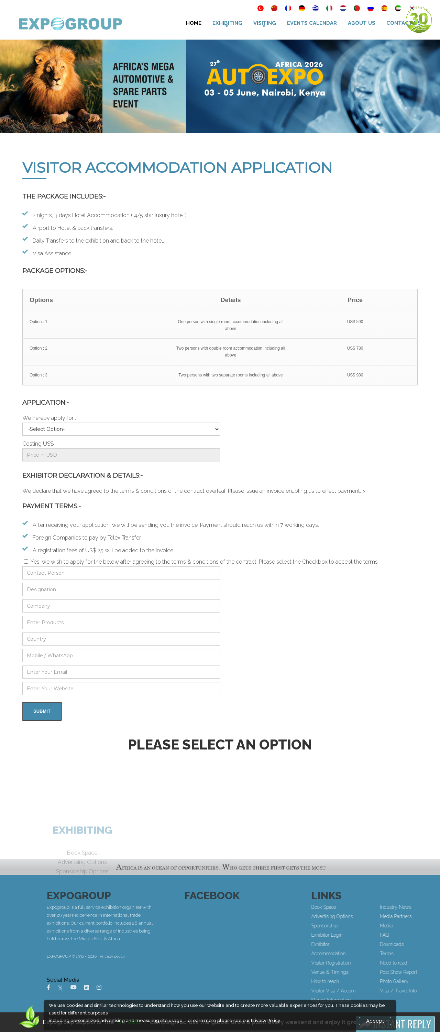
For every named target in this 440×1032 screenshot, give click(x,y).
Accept (375, 1021)
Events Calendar (312, 23)
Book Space (361, 907)
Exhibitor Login (365, 935)
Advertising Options (370, 916)
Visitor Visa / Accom (371, 990)
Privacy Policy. (266, 1020)
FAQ (422, 935)
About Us (361, 23)
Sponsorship (362, 925)
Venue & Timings (367, 972)
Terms (424, 953)
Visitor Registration (369, 963)
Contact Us (403, 23)
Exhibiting (227, 23)
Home (193, 23)
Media (424, 925)
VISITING (264, 23)
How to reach (363, 981)
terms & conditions (143, 491)
